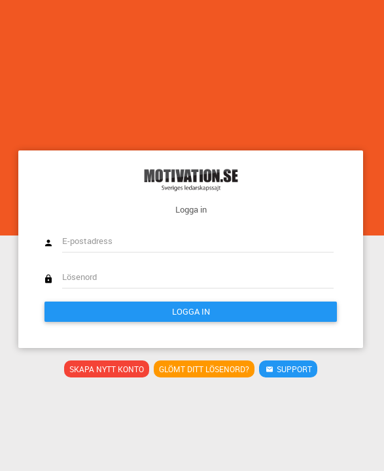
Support (287, 369)
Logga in (191, 311)
